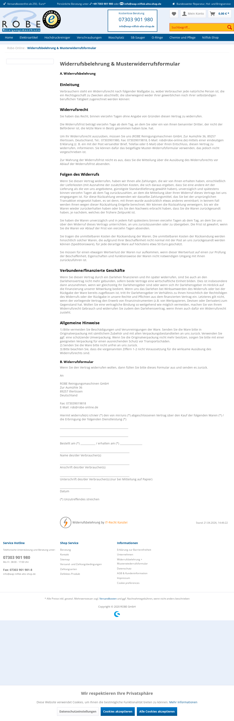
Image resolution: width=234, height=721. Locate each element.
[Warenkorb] (220, 14)
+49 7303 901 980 (101, 4)
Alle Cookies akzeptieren (157, 711)
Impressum (123, 578)
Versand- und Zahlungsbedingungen (81, 564)
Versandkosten (108, 598)
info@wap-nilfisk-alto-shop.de (140, 4)
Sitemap (65, 559)
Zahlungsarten (68, 569)
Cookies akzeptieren (117, 711)
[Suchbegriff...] (202, 27)
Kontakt (64, 554)
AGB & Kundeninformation (132, 573)
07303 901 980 (136, 19)
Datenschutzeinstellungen (77, 711)
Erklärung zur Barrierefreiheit (134, 549)
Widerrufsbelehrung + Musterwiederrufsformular (132, 561)
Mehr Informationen (183, 702)
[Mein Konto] (193, 14)
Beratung (65, 549)
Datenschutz (124, 568)
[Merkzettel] (174, 14)
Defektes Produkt (70, 574)
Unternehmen (125, 554)
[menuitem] (202, 29)
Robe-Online (16, 48)
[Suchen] (229, 27)
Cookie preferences (128, 583)
